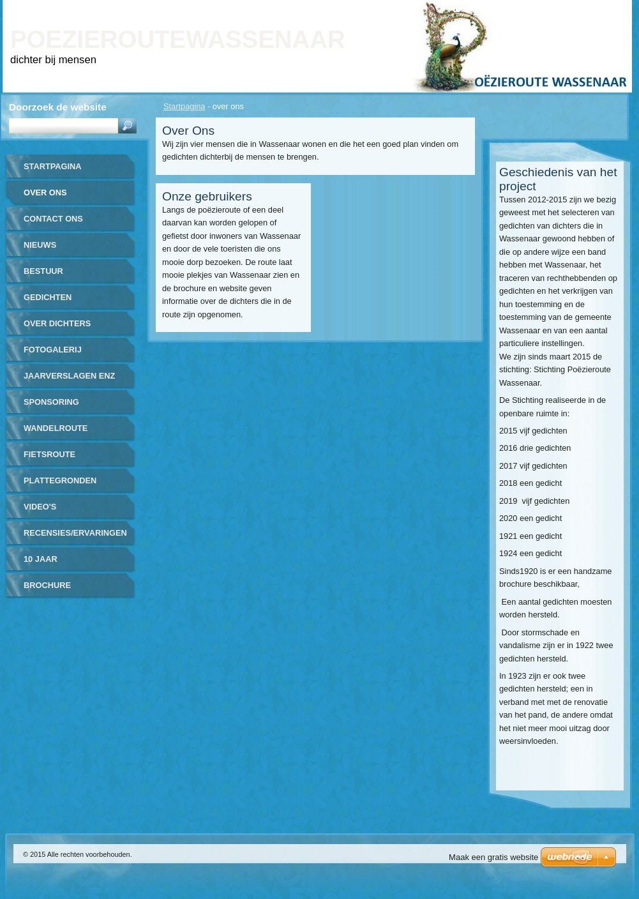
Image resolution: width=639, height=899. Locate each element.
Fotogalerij (53, 349)
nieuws (40, 245)
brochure (47, 585)
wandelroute (55, 428)
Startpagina (184, 106)
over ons (45, 192)
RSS (608, 8)
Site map (571, 8)
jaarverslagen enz (69, 376)
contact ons (53, 218)
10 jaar (40, 559)
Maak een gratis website (493, 857)
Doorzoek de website (58, 107)
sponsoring (51, 402)
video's (40, 506)
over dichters (57, 323)
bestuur (43, 271)
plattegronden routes (60, 485)
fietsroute (49, 454)
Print (532, 8)
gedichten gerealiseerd (56, 301)
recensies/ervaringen (75, 533)
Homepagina (485, 8)
